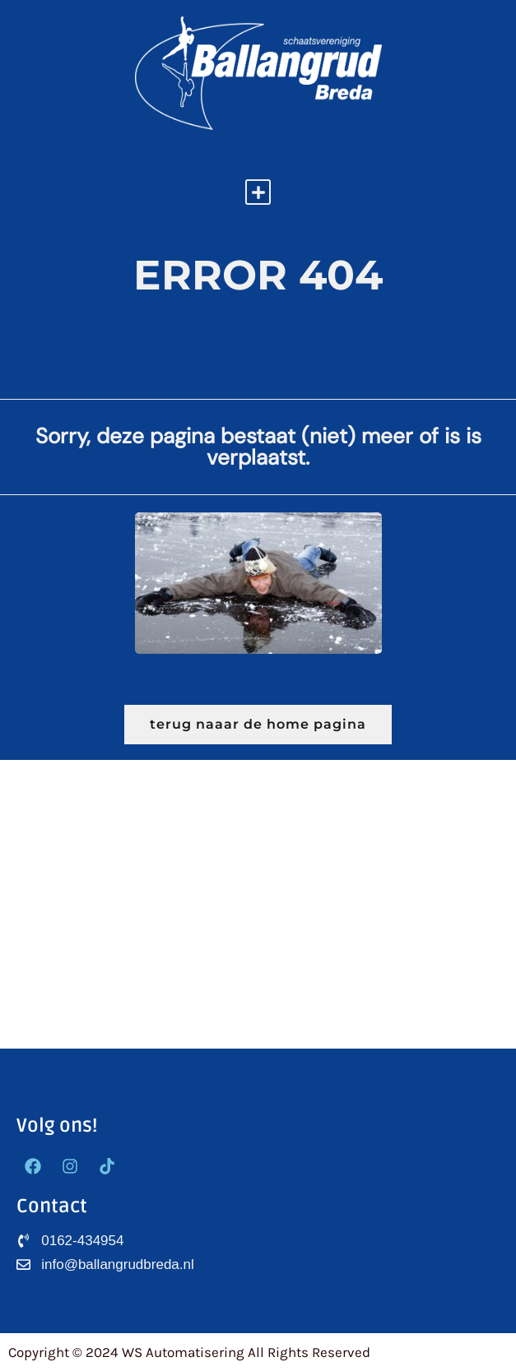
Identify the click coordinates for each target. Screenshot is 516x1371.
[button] (258, 192)
